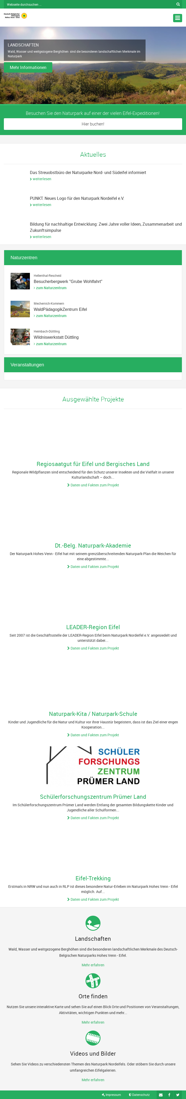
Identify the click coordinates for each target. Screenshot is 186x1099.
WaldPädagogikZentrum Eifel (60, 309)
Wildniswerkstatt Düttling (56, 337)
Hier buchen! (93, 124)
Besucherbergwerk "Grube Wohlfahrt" (68, 281)
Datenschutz (139, 1095)
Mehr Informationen (28, 67)
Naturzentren (24, 257)
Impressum (111, 1095)
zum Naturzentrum (51, 287)
